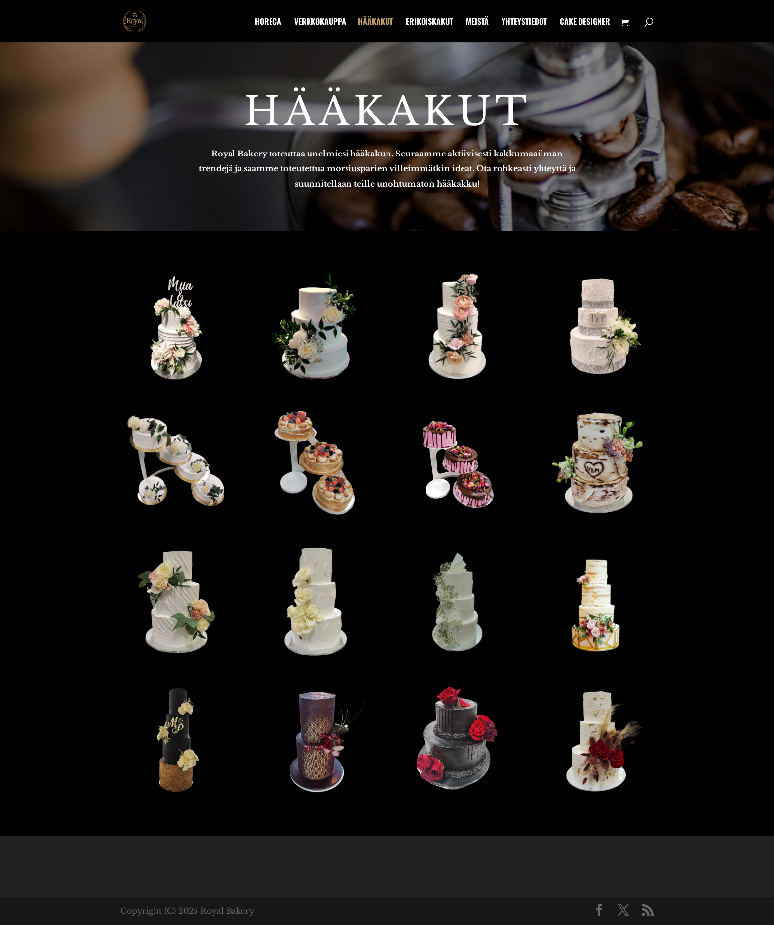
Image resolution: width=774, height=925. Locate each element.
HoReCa (268, 22)
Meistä (477, 22)
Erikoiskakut (429, 22)
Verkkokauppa (320, 22)
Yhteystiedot (524, 22)
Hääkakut (375, 22)
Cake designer (585, 22)
